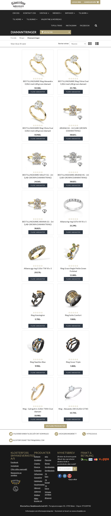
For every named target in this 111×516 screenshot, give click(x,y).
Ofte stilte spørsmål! (19, 469)
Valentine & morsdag (51, 19)
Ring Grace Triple (73, 362)
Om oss (16, 13)
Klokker (37, 495)
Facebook (14, 462)
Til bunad (32, 19)
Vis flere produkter (55, 426)
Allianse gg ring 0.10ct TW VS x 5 (38, 268)
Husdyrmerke (39, 484)
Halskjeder (38, 481)
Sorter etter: (63, 43)
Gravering (38, 477)
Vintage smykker (48, 493)
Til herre (18, 19)
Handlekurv (91, 2)
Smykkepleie (50, 467)
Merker (57, 13)
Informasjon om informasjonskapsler (39, 511)
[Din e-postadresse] (65, 469)
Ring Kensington (38, 315)
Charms (37, 463)
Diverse (37, 467)
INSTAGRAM (71, 25)
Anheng (37, 456)
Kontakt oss (29, 13)
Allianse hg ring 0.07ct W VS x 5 (73, 222)
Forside (13, 38)
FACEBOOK (85, 25)
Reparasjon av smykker (16, 474)
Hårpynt (37, 488)
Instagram (15, 466)
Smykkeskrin (50, 470)
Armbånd (37, 460)
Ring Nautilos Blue (38, 362)
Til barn (83, 13)
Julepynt (37, 491)
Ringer (22, 38)
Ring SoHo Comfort (73, 315)
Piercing (48, 460)
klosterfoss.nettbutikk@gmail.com (28, 440)
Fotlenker (38, 470)
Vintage (44, 13)
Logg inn (76, 2)
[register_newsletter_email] (75, 469)
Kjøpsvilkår (72, 479)
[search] (95, 25)
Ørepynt (48, 498)
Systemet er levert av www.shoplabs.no (70, 511)
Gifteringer (38, 474)
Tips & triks (56, 25)
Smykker (70, 13)
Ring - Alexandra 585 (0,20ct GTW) (73, 409)
